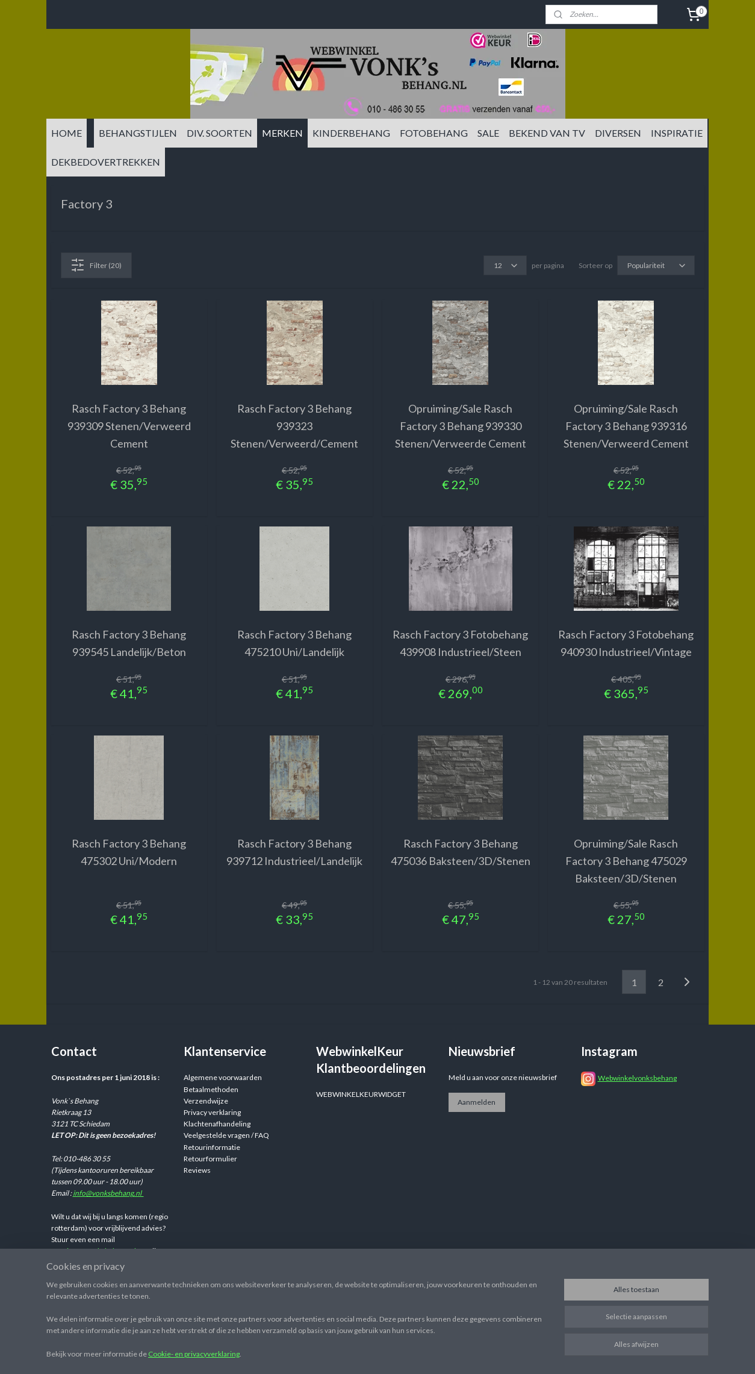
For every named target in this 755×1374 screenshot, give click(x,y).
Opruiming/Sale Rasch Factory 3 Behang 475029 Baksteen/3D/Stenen (626, 861)
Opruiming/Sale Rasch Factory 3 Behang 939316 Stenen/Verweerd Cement (626, 426)
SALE (488, 133)
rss (470, 1352)
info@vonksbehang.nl (108, 1193)
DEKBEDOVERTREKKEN (105, 161)
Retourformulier (210, 1158)
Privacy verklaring (212, 1112)
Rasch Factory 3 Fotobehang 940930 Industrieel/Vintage (626, 643)
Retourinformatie (212, 1147)
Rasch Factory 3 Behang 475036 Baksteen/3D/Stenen (460, 852)
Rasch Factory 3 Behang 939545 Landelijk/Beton (129, 643)
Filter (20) (96, 265)
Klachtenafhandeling (217, 1123)
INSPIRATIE (677, 133)
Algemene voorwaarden (223, 1077)
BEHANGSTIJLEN (138, 133)
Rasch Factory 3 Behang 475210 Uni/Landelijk (294, 643)
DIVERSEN (618, 133)
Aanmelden (477, 1102)
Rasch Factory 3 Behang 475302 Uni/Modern (129, 852)
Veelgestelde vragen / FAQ (226, 1135)
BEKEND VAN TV (547, 133)
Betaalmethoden (211, 1089)
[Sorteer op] (656, 265)
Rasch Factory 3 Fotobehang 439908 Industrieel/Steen (460, 643)
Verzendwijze (206, 1100)
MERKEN (282, 133)
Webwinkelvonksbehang (637, 1077)
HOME (66, 133)
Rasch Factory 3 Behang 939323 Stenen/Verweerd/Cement (294, 426)
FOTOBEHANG (434, 133)
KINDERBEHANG (351, 133)
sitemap (449, 1352)
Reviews (197, 1170)
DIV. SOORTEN (219, 133)
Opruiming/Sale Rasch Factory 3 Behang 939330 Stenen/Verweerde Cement (460, 426)
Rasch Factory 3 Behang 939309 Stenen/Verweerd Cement (129, 426)
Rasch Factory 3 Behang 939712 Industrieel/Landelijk (294, 852)
